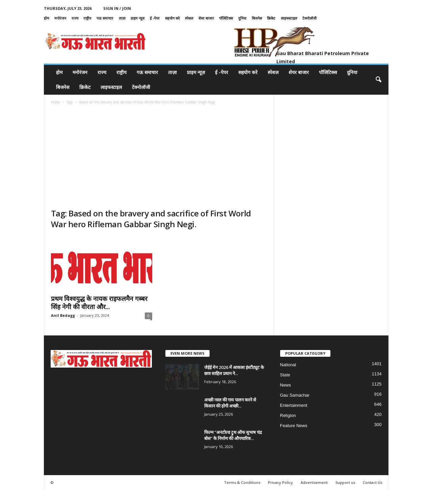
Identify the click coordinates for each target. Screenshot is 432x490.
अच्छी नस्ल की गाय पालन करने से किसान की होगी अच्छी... (230, 403)
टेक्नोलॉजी (309, 18)
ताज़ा (122, 18)
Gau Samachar (294, 395)
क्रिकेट (271, 18)
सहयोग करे (172, 18)
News (285, 385)
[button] (378, 79)
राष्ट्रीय (87, 18)
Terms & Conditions (242, 482)
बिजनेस (257, 18)
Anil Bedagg (63, 315)
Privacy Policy (280, 482)
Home (55, 102)
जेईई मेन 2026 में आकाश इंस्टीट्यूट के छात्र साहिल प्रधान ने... (234, 370)
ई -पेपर (155, 18)
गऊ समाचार (105, 18)
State (285, 374)
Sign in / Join (117, 8)
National (288, 364)
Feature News (293, 425)
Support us (345, 482)
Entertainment (293, 405)
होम (46, 18)
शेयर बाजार (206, 18)
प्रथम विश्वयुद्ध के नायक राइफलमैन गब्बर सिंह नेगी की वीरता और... (99, 302)
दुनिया (242, 18)
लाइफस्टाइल (289, 18)
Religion (288, 415)
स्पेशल (189, 18)
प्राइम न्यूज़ (137, 18)
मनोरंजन (60, 18)
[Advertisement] (159, 157)
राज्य (75, 18)
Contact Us (372, 482)
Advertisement (314, 482)
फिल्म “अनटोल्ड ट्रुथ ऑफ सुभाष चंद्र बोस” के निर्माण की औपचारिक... (233, 435)
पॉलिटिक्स (226, 18)
